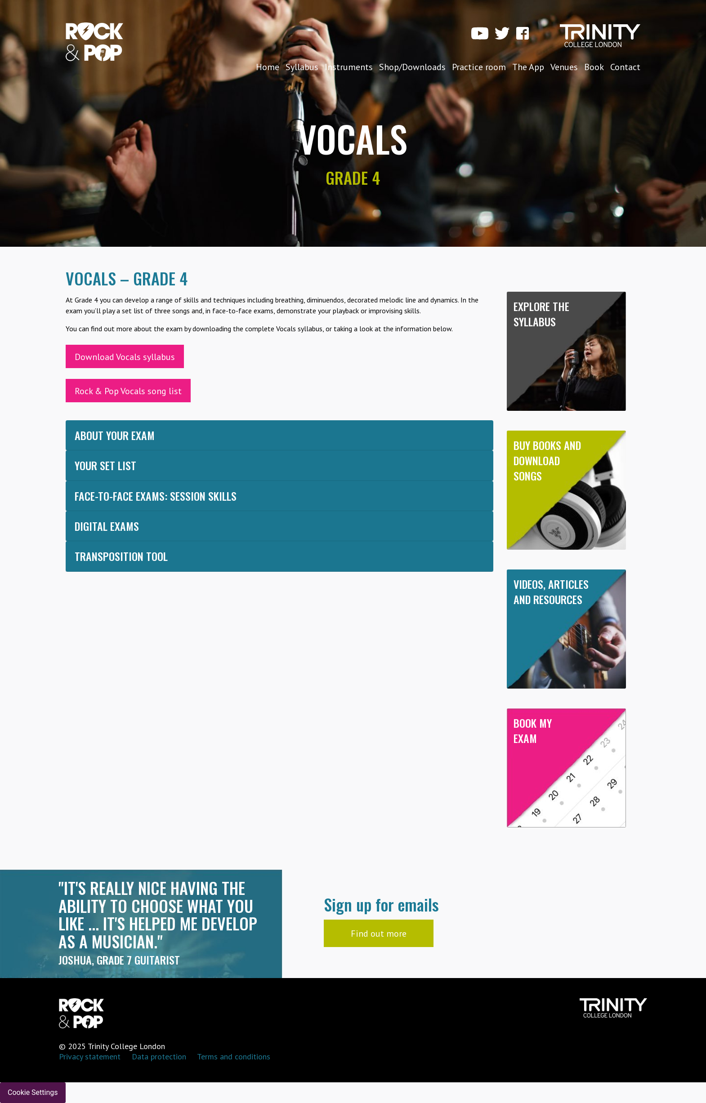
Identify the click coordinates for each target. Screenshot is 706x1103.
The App (528, 67)
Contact (625, 67)
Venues (564, 67)
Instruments (349, 67)
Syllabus (302, 67)
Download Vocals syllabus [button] (125, 357)
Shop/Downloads (412, 67)
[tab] (279, 435)
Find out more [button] (379, 933)
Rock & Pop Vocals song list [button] (128, 391)
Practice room (479, 67)
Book (594, 67)
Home (267, 67)
